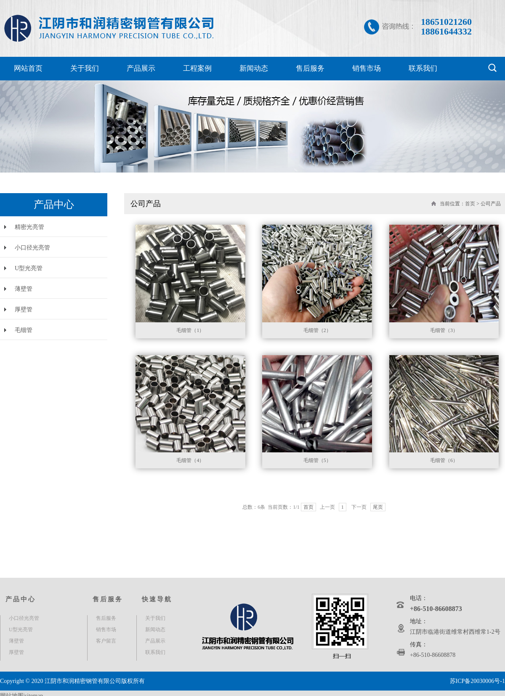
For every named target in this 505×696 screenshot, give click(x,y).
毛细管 (23, 330)
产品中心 (20, 599)
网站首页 (28, 68)
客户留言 (106, 641)
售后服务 (310, 68)
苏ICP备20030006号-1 (477, 681)
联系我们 (423, 68)
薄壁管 (23, 289)
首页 (470, 204)
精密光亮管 (29, 227)
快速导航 (157, 599)
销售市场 (366, 68)
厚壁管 (23, 309)
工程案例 (197, 68)
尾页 (378, 507)
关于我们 (84, 68)
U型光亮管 (29, 268)
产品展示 (141, 68)
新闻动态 (253, 68)
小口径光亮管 (32, 247)
